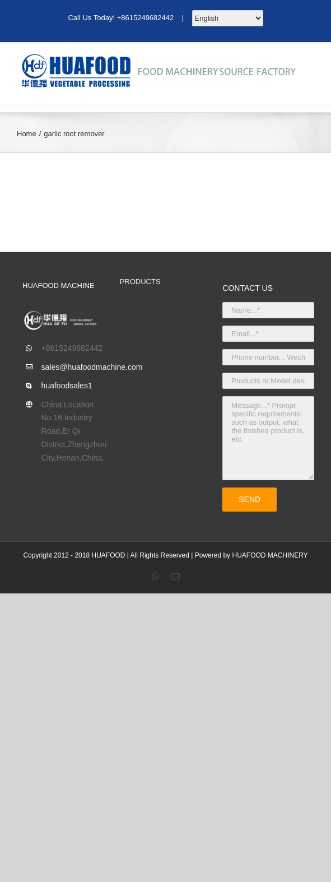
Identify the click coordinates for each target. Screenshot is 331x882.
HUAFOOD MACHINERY (269, 555)
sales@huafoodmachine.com (72, 367)
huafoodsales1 (66, 385)
